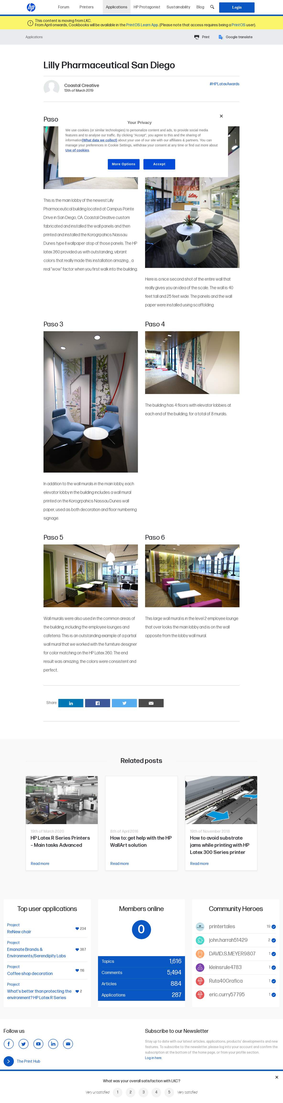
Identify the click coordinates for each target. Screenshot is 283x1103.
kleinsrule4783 (225, 967)
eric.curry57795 (227, 994)
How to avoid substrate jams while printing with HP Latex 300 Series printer (219, 845)
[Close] (221, 116)
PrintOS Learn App (142, 25)
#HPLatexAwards (224, 84)
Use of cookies (77, 150)
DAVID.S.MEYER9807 (232, 954)
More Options (124, 164)
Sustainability (178, 7)
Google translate (236, 37)
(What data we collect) (99, 140)
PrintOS (238, 25)
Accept (159, 164)
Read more (40, 864)
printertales (222, 926)
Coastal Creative (81, 85)
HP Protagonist (147, 7)
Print (202, 37)
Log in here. (153, 1058)
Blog (200, 7)
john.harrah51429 (228, 940)
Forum (63, 7)
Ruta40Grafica (226, 981)
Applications (118, 6)
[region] (143, 143)
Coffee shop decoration (30, 973)
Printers (87, 7)
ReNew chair (19, 931)
